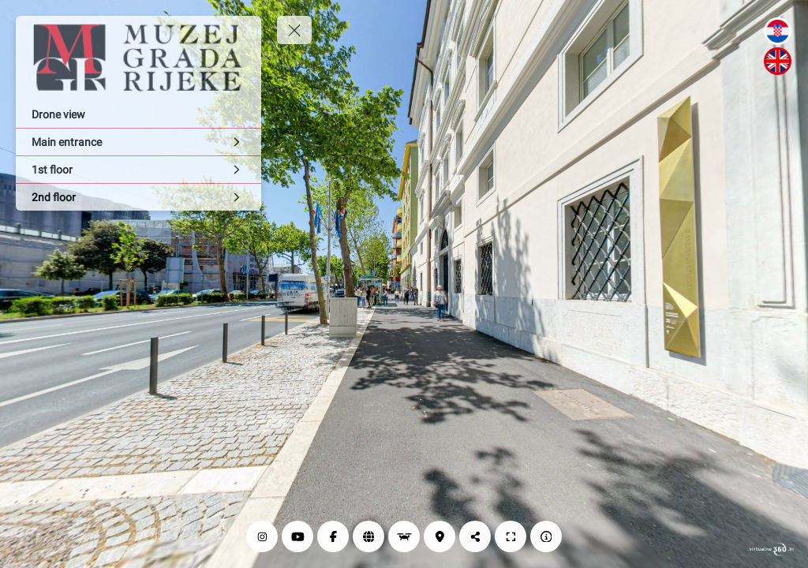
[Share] (475, 536)
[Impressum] (546, 536)
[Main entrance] (138, 142)
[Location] (439, 536)
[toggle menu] (294, 30)
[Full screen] (510, 536)
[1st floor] (138, 169)
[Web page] (368, 536)
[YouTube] (297, 536)
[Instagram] (262, 536)
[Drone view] (138, 114)
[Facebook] (333, 536)
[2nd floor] (138, 197)
